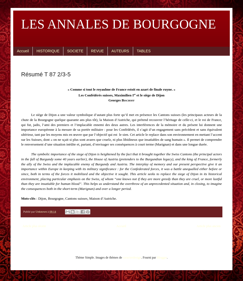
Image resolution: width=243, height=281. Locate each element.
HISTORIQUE (47, 51)
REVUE (97, 51)
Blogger (162, 257)
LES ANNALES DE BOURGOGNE (118, 24)
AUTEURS (120, 51)
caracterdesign (132, 257)
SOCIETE (75, 51)
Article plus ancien (209, 226)
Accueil (23, 51)
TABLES (144, 51)
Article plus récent (34, 226)
